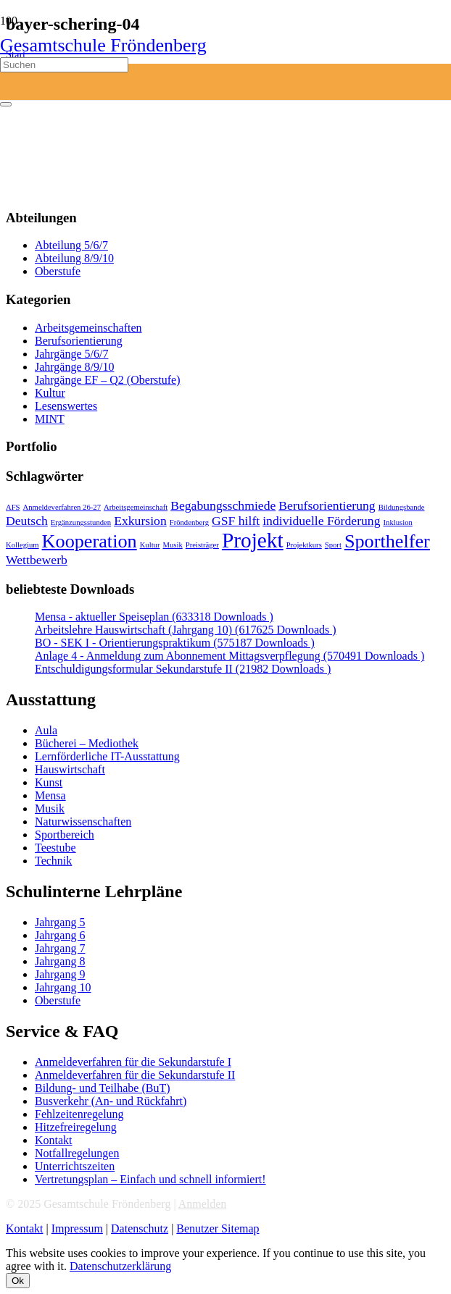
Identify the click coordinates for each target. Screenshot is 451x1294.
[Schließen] (6, 104)
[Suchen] (64, 64)
